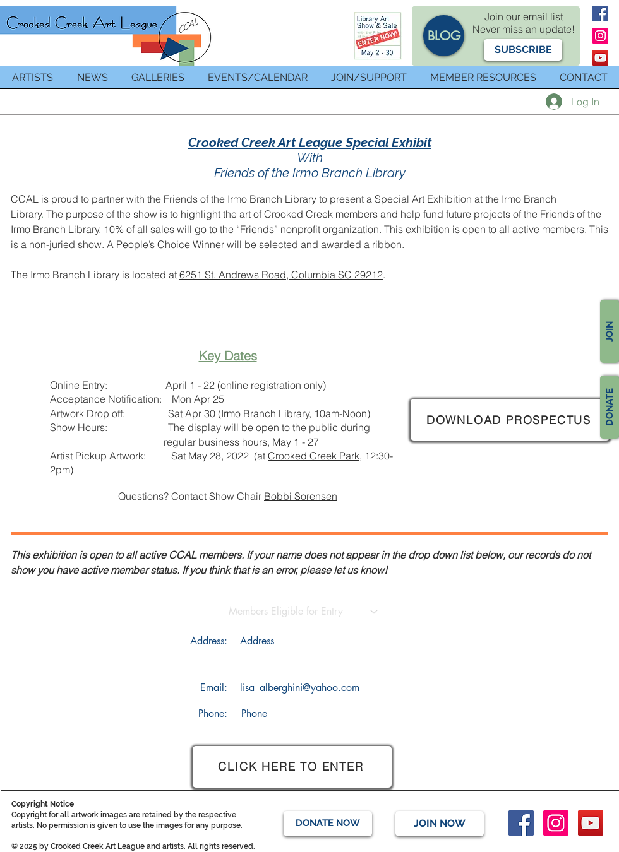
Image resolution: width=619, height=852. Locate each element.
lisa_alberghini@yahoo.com (299, 687)
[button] (523, 50)
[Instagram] (600, 36)
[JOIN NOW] (439, 823)
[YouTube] (600, 58)
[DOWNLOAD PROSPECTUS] (510, 420)
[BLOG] (443, 35)
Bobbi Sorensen (300, 496)
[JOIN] (609, 331)
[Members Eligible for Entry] (285, 612)
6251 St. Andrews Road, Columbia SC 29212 (281, 274)
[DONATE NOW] (328, 823)
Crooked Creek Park (313, 455)
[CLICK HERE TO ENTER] (292, 767)
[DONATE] (609, 407)
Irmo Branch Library (265, 413)
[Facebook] (600, 13)
